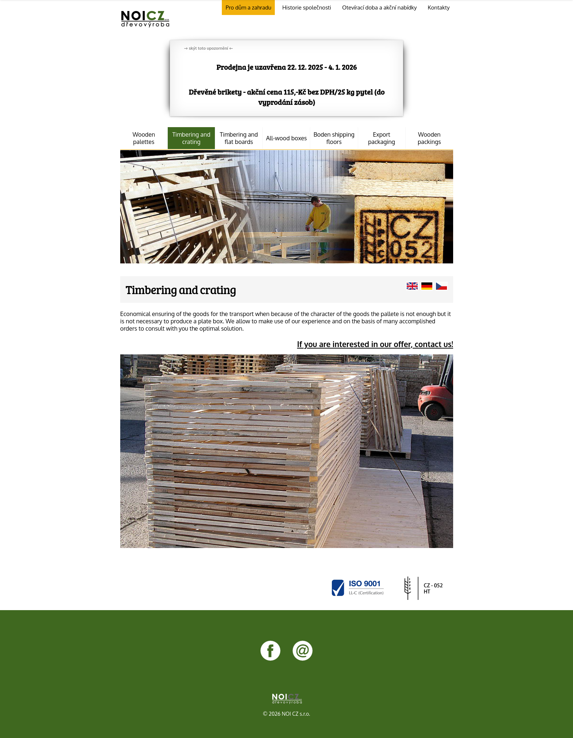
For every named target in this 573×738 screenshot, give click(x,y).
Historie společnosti (306, 7)
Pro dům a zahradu (248, 7)
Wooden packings (429, 138)
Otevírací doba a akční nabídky (379, 7)
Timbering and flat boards (239, 138)
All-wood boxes (286, 138)
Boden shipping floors (334, 138)
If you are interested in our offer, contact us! (375, 344)
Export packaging (381, 138)
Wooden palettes (144, 138)
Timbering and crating (191, 138)
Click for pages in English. (412, 286)
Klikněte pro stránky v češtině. (441, 286)
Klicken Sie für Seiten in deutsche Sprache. (427, 286)
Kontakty (438, 7)
